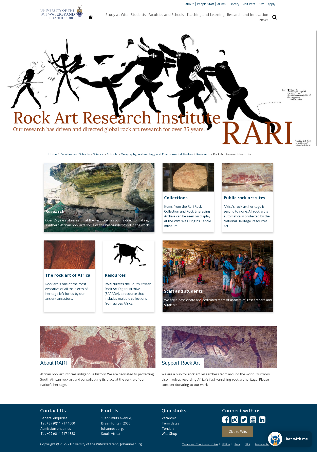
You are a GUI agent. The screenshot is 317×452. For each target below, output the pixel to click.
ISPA (247, 444)
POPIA (226, 444)
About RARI (53, 363)
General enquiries (53, 418)
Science (98, 154)
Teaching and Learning (205, 14)
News (263, 19)
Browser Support (265, 444)
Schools (112, 154)
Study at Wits (117, 14)
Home (52, 154)
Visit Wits (249, 4)
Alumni (221, 4)
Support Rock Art (181, 363)
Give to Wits (238, 431)
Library (234, 4)
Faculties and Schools (166, 14)
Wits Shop (169, 433)
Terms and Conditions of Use (200, 444)
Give (261, 4)
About (189, 4)
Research (202, 154)
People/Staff (205, 4)
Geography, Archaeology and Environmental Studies (157, 154)
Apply (271, 4)
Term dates (170, 423)
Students (138, 14)
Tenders (168, 428)
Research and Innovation (247, 14)
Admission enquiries (55, 428)
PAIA (237, 444)
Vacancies (169, 418)
